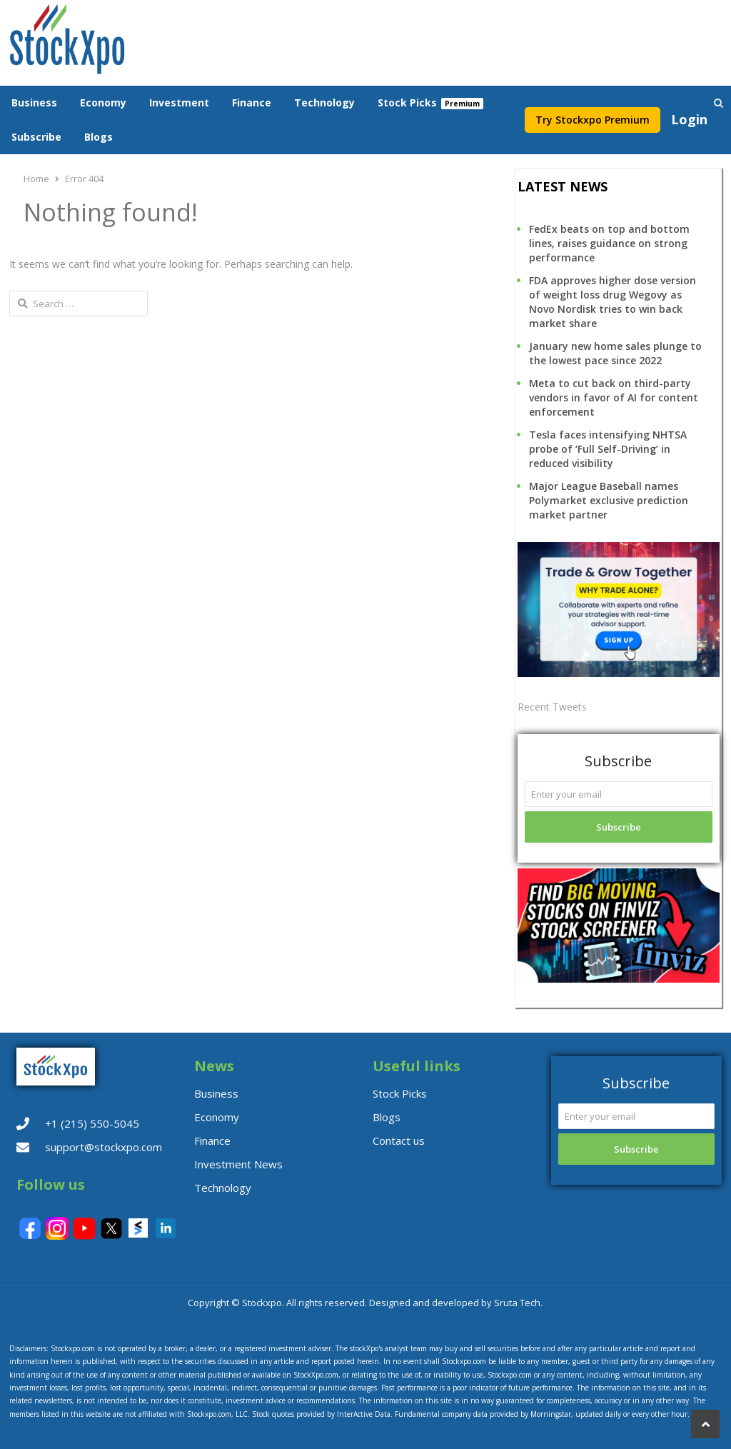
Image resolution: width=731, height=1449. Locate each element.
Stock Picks (407, 102)
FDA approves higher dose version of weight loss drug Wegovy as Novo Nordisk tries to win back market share (612, 302)
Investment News (238, 1164)
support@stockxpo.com (103, 1147)
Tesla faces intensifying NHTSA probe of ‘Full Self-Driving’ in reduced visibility (608, 449)
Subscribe (36, 137)
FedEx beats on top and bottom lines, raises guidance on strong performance (609, 243)
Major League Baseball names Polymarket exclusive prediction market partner (608, 500)
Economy (103, 102)
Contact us (399, 1140)
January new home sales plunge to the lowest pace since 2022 (615, 353)
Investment (179, 102)
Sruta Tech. (518, 1302)
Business (34, 102)
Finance (251, 102)
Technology (324, 102)
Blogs (98, 137)
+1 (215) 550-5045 (92, 1123)
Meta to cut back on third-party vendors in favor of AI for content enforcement (613, 397)
